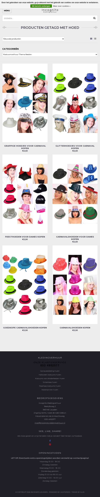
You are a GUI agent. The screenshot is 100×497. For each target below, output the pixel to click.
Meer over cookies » (61, 6)
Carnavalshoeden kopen (75, 327)
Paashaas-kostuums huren (50, 386)
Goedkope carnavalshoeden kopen (25, 327)
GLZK (82, 492)
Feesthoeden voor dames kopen (25, 237)
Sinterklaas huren (50, 382)
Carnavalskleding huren (50, 371)
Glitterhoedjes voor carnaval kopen (75, 147)
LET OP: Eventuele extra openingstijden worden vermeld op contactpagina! (50, 458)
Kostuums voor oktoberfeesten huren (50, 378)
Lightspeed (65, 492)
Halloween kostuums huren (50, 375)
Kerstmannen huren (50, 390)
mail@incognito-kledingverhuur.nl (50, 423)
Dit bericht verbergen (41, 6)
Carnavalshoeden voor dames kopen (75, 238)
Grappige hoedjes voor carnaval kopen (25, 147)
